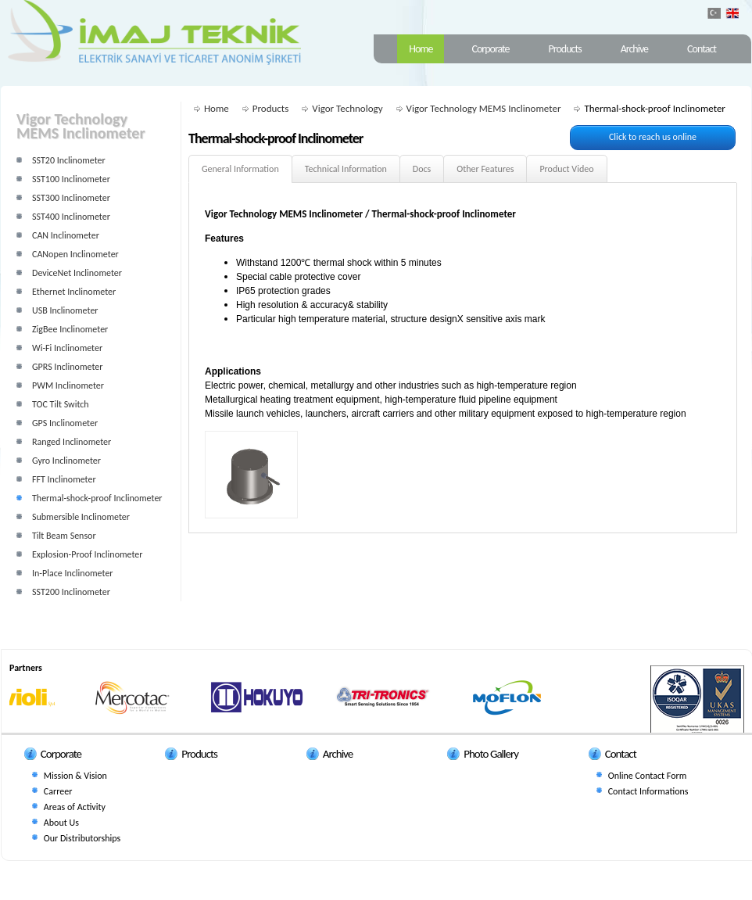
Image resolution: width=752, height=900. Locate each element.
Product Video (566, 168)
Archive (634, 49)
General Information (240, 168)
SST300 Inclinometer (71, 197)
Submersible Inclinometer (81, 516)
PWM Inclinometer (68, 385)
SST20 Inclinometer (69, 160)
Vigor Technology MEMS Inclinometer (483, 108)
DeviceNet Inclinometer (77, 272)
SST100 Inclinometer (71, 179)
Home (420, 49)
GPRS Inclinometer (67, 366)
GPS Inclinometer (65, 423)
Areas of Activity (75, 806)
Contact (701, 49)
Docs (422, 168)
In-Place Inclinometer (72, 573)
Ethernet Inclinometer (74, 291)
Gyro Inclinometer (66, 460)
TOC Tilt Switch (60, 404)
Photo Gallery (491, 754)
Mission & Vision (75, 775)
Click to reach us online (652, 136)
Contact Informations (648, 791)
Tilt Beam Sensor (64, 535)
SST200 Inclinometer (71, 591)
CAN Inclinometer (65, 235)
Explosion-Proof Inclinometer (87, 554)
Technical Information (346, 168)
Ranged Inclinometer (71, 441)
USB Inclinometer (65, 310)
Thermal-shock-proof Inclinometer (97, 498)
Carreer (58, 791)
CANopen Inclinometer (75, 254)
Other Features (485, 168)
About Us (61, 822)
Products (565, 49)
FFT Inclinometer (64, 479)
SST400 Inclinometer (71, 216)
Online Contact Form (647, 775)
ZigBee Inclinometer (70, 329)
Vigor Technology (347, 108)
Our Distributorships (82, 838)
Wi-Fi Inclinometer (67, 347)
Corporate (490, 49)
